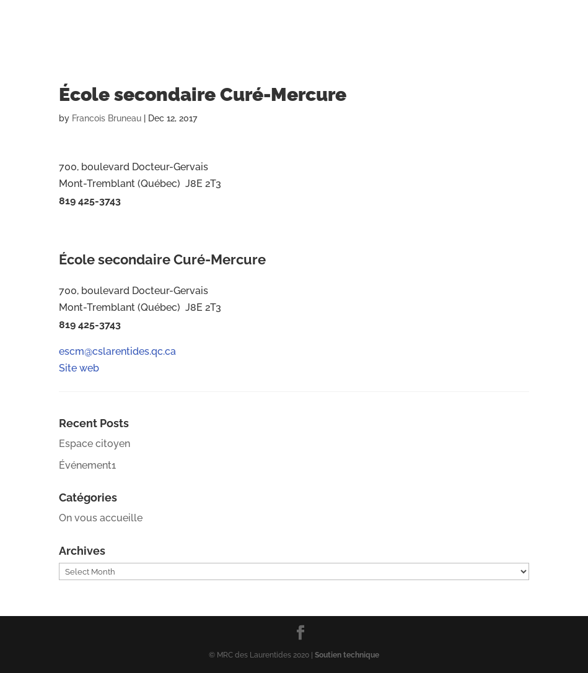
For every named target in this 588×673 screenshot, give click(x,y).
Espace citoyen (94, 443)
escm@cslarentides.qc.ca (118, 227)
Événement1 (87, 465)
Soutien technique (347, 655)
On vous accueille (101, 518)
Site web (79, 244)
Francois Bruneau (106, 118)
